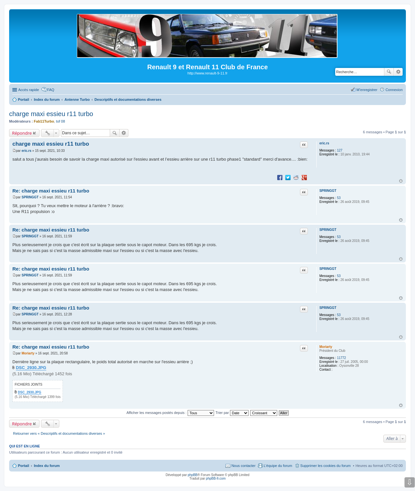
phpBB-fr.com (216, 478)
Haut (401, 181)
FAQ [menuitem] (50, 90)
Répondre (22, 133)
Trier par (232, 413)
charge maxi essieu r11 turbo (51, 113)
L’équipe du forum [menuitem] (278, 466)
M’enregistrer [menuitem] (366, 90)
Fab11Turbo (44, 121)
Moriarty (325, 347)
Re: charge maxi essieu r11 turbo (50, 190)
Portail (23, 99)
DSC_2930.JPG (31, 367)
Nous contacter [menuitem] (243, 466)
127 (339, 150)
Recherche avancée (398, 72)
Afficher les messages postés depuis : (170, 413)
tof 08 (60, 121)
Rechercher (389, 72)
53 (338, 198)
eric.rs (324, 143)
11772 (341, 358)
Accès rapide (28, 90)
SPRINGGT (327, 190)
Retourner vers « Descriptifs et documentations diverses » (59, 433)
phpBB (192, 475)
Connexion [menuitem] (394, 90)
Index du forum (47, 466)
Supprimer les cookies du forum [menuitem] (325, 466)
